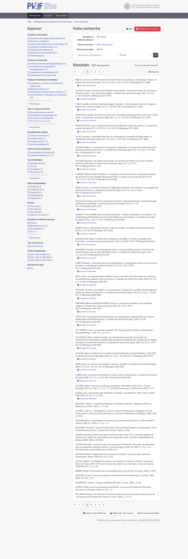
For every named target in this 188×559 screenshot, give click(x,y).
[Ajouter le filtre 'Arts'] (31, 166)
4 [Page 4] (91, 72)
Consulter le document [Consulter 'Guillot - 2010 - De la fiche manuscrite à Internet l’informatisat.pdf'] (86, 209)
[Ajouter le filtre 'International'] (35, 195)
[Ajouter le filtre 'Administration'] (36, 163)
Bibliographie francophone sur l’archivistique (53, 22)
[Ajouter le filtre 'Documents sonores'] (38, 121)
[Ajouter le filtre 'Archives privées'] (37, 141)
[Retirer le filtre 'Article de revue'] (106, 44)
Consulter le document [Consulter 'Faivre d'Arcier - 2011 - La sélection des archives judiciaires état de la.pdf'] (86, 131)
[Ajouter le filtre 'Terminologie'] (35, 56)
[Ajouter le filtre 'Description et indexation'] (40, 100)
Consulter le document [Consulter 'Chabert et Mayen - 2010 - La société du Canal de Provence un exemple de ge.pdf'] (86, 183)
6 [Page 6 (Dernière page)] (99, 72)
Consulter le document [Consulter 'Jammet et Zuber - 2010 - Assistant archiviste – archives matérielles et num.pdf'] (86, 223)
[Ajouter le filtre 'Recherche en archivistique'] (41, 53)
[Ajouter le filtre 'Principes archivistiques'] (40, 50)
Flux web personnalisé (148, 513)
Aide (129, 29)
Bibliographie (35, 15)
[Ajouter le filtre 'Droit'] (32, 231)
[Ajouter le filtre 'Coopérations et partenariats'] (42, 72)
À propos (48, 15)
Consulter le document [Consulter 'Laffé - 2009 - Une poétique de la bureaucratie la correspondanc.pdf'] (86, 325)
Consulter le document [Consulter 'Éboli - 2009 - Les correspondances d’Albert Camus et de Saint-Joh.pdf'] (86, 285)
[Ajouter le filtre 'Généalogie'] (34, 234)
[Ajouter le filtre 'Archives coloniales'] (38, 136)
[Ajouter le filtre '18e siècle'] (34, 206)
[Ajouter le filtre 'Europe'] (33, 192)
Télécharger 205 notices (121, 513)
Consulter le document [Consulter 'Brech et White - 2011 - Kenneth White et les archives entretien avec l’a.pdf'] (86, 85)
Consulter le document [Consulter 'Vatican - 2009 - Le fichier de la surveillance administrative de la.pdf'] (86, 359)
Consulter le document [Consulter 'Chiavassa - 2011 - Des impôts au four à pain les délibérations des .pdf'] (86, 121)
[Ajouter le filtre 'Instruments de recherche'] (41, 152)
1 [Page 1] (79, 72)
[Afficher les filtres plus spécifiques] (57, 52)
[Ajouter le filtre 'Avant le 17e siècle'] (38, 215)
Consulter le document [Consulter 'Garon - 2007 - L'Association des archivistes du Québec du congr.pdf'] (86, 399)
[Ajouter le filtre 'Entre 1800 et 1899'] (38, 254)
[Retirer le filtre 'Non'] (101, 49)
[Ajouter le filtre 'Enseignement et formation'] (41, 75)
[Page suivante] (103, 72)
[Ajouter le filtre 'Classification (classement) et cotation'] (46, 92)
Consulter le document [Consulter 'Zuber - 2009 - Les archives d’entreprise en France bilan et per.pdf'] (86, 381)
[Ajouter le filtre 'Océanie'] (33, 198)
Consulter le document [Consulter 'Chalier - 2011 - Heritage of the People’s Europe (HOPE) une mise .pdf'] (86, 99)
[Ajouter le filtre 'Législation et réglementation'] (42, 47)
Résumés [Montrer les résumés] (153, 72)
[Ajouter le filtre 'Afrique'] (33, 187)
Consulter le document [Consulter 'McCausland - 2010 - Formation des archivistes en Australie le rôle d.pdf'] (86, 245)
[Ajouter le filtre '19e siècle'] (34, 209)
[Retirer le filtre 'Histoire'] (102, 37)
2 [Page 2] (83, 72)
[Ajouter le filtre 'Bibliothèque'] (35, 172)
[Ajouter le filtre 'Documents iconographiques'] (42, 115)
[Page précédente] (75, 72)
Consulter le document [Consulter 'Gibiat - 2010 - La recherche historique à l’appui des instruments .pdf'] (86, 196)
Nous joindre (61, 15)
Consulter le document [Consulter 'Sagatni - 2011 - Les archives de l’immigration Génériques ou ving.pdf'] (86, 156)
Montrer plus (34, 104)
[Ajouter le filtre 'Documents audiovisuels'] (40, 112)
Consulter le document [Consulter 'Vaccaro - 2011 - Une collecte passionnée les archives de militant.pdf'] (86, 169)
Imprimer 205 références (94, 513)
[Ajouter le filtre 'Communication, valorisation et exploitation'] (48, 95)
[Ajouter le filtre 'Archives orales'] (36, 138)
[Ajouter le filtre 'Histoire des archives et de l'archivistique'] (47, 44)
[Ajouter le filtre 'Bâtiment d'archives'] (38, 89)
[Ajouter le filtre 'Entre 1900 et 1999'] (38, 257)
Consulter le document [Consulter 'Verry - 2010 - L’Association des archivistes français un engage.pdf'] (86, 271)
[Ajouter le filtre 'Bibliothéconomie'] (37, 226)
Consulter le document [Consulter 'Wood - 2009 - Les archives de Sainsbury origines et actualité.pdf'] (86, 370)
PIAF (29, 22)
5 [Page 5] (95, 72)
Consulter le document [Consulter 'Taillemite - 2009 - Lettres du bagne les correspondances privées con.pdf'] (86, 348)
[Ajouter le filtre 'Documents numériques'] (40, 118)
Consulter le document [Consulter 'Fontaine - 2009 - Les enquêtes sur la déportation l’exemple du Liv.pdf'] (86, 298)
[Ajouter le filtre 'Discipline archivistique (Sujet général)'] (46, 38)
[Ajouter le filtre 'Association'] (35, 169)
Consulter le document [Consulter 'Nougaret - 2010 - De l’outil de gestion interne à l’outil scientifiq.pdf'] (86, 258)
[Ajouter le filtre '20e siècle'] (34, 212)
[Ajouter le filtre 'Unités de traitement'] (38, 155)
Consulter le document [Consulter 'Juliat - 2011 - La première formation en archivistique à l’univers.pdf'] (86, 142)
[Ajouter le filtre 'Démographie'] (35, 229)
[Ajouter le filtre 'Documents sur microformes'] (42, 124)
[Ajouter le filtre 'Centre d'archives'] (37, 175)
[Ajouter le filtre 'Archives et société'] (38, 41)
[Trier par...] (146, 65)
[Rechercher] (155, 55)
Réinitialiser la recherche (147, 29)
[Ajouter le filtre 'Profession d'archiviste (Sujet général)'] (46, 64)
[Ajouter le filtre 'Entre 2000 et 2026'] (38, 260)
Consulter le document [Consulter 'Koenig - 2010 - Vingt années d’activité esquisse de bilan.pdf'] (86, 234)
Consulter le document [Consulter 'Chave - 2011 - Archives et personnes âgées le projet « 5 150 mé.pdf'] (86, 110)
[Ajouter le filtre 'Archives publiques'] (38, 144)
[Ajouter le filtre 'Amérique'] (34, 189)
